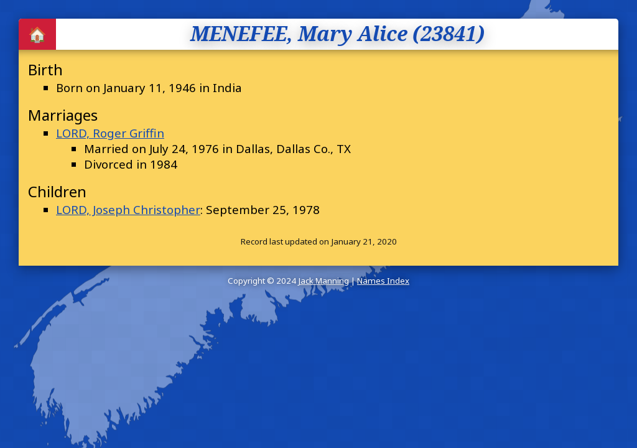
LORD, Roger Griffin (110, 133)
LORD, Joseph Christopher (128, 209)
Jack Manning (323, 280)
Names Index (383, 280)
